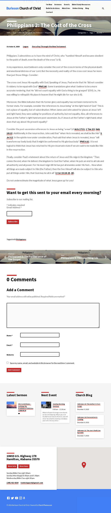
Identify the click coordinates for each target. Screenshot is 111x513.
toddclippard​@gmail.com (32, 483)
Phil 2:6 (42, 86)
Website (10, 355)
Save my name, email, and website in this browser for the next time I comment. (42, 363)
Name (10, 335)
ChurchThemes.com (45, 505)
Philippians (21, 239)
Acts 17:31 (80, 129)
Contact (49, 12)
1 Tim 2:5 (90, 129)
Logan (25, 46)
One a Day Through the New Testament (30, 33)
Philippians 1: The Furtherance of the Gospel (27, 258)
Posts (14, 33)
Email (10, 345)
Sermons (58, 4)
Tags (92, 33)
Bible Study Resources (81, 4)
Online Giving (77, 8)
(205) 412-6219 (12, 483)
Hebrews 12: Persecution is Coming (87, 418)
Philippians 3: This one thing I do (79, 258)
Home (9, 33)
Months (100, 33)
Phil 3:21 (84, 141)
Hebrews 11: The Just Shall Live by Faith (88, 431)
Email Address (14, 207)
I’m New (49, 4)
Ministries (66, 8)
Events (67, 4)
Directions (24, 466)
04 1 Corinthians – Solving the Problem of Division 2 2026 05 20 (25, 407)
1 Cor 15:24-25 (63, 173)
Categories (83, 33)
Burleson (23, 8)
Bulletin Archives (53, 8)
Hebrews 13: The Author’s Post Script (88, 405)
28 (72, 173)
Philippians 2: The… (50, 33)
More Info (12, 466)
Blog (87, 8)
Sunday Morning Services (59, 405)
